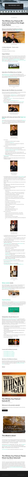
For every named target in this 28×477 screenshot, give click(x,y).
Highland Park (11, 149)
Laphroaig (16, 149)
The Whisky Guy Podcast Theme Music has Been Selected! (14, 457)
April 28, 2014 (4, 459)
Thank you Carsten (17, 301)
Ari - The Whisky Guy (11, 26)
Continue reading (5, 410)
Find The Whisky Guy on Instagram (9, 353)
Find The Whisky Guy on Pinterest (9, 354)
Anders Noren (22, 474)
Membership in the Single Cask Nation (9, 259)
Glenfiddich (7, 149)
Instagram (5, 102)
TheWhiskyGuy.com (14, 94)
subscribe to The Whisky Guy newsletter (11, 318)
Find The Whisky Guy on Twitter (9, 351)
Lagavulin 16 (12, 142)
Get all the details (4, 449)
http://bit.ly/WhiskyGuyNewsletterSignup (16, 466)
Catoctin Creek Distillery (6, 75)
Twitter (23, 101)
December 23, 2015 (4, 26)
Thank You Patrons (6, 299)
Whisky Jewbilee (6, 282)
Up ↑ (25, 474)
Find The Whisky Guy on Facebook (9, 352)
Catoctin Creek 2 (7, 255)
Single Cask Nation (19, 29)
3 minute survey (9, 98)
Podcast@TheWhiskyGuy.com (14, 100)
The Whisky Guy (14, 5)
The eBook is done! (9, 435)
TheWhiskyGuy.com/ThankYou (6, 305)
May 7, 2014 (3, 402)
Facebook (19, 101)
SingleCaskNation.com (7, 261)
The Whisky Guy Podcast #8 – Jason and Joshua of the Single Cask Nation (13, 23)
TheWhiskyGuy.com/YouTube (8, 74)
